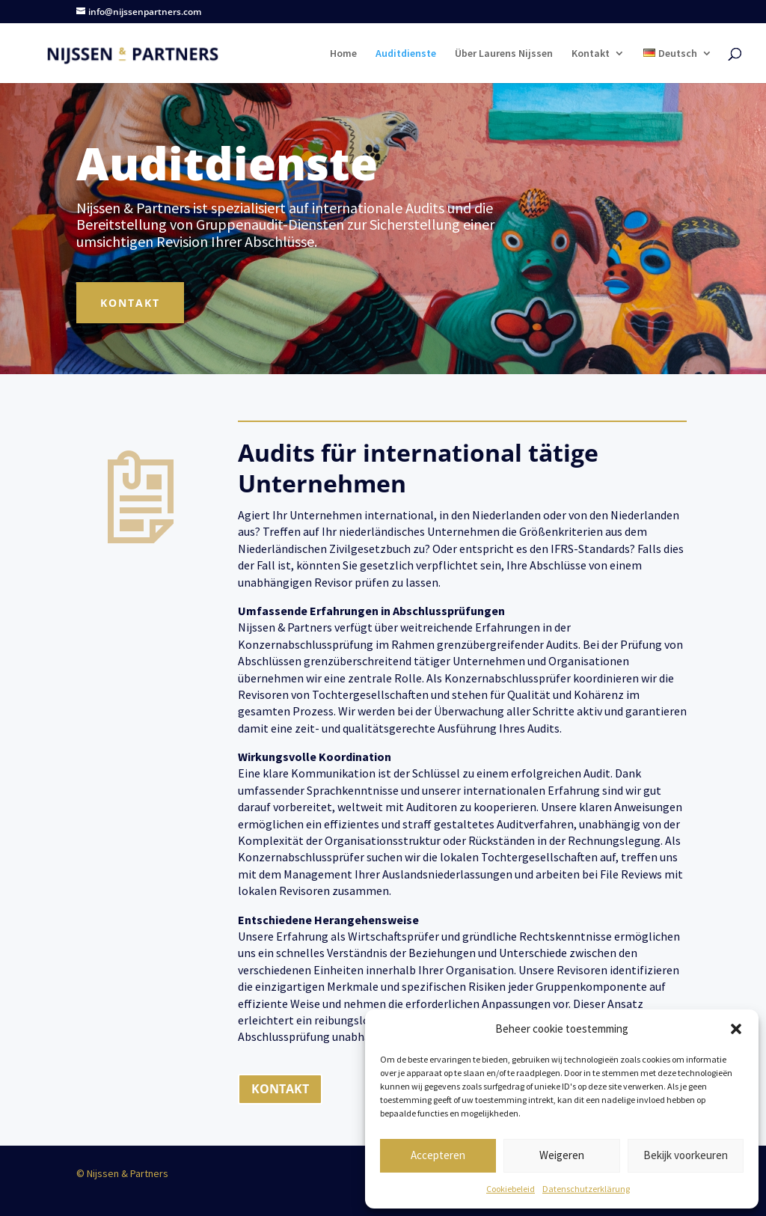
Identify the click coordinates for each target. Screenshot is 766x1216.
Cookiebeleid (510, 1188)
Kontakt (591, 54)
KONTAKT (280, 1089)
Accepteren (438, 1155)
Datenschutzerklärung (586, 1188)
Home (343, 54)
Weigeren (561, 1155)
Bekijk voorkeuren (685, 1155)
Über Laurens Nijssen (504, 54)
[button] (736, 1028)
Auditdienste (406, 54)
